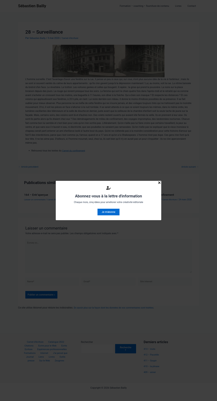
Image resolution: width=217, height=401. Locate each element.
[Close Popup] (159, 183)
